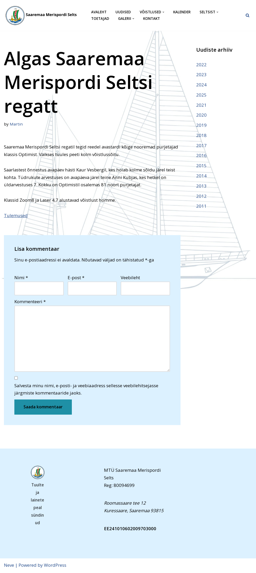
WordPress (55, 566)
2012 (201, 196)
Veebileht (130, 278)
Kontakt (151, 18)
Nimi (21, 278)
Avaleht (99, 12)
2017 (201, 146)
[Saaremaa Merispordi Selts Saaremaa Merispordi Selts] (43, 15)
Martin (16, 124)
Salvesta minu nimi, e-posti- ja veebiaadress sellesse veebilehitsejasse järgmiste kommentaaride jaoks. (86, 390)
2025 (201, 95)
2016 (201, 156)
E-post (76, 278)
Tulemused (16, 216)
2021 (201, 105)
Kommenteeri (30, 302)
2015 (201, 166)
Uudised (123, 12)
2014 (201, 176)
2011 (201, 207)
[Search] (247, 15)
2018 (201, 136)
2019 (201, 125)
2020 (201, 115)
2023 (201, 74)
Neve (9, 566)
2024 (201, 85)
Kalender (182, 12)
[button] (163, 12)
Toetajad (100, 18)
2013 (201, 186)
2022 (201, 65)
